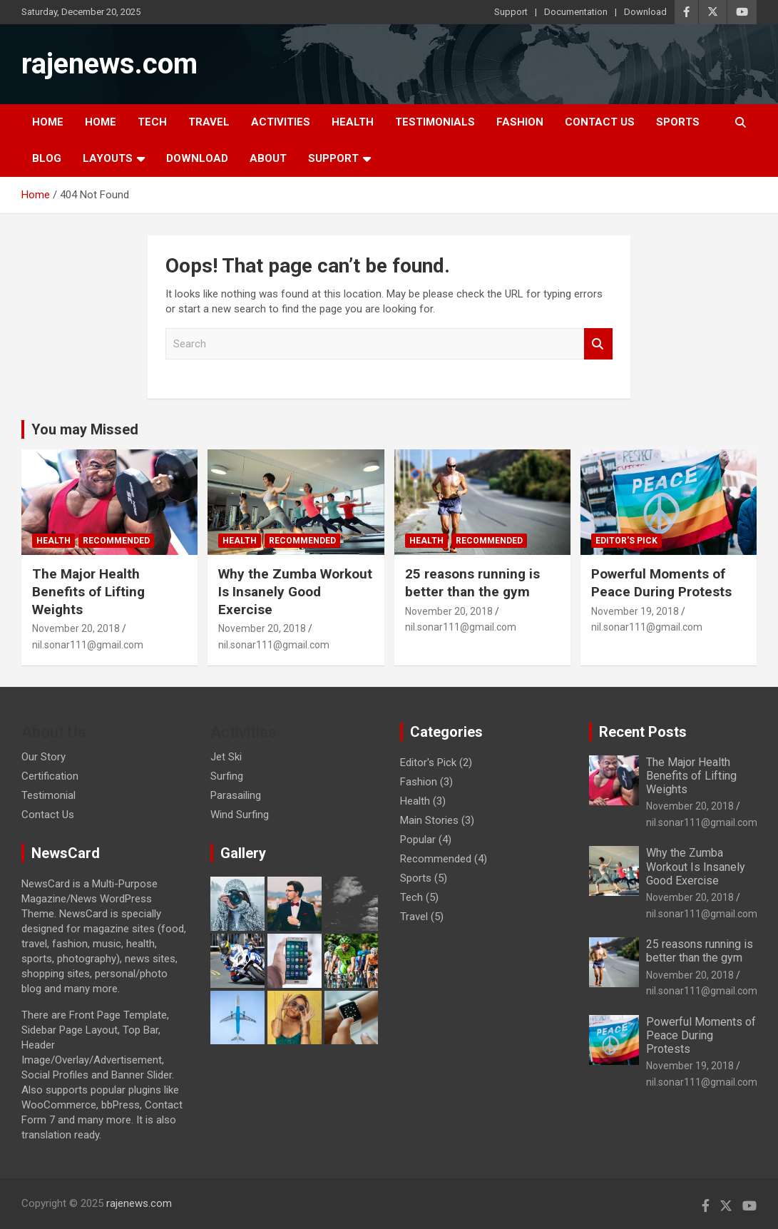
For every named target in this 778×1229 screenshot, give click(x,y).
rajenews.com (109, 64)
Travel (209, 122)
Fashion (519, 122)
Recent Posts (643, 731)
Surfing (226, 776)
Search (598, 344)
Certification (49, 776)
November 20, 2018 (76, 628)
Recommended (116, 541)
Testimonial (48, 795)
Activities (280, 122)
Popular (418, 839)
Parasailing (235, 795)
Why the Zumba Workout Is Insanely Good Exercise (295, 591)
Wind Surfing (239, 814)
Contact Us (600, 122)
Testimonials (435, 122)
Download (645, 11)
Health (353, 122)
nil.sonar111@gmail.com (87, 645)
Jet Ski (226, 756)
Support (511, 11)
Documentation (576, 11)
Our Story (43, 756)
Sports (678, 122)
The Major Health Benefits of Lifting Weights (88, 591)
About (268, 158)
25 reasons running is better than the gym (472, 583)
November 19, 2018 (635, 611)
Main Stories (429, 820)
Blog (46, 158)
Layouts (108, 158)
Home (47, 122)
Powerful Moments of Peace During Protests (661, 583)
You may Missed (84, 429)
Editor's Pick (626, 541)
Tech (152, 122)
